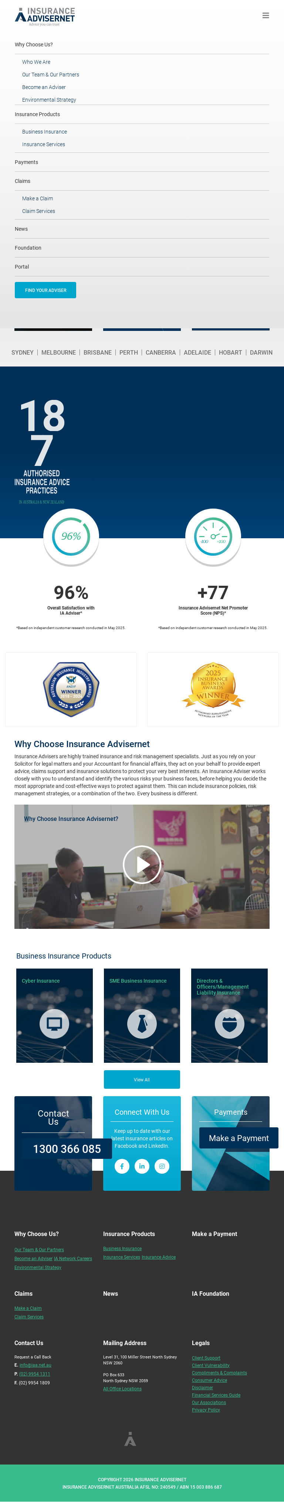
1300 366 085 (67, 1148)
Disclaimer (202, 1387)
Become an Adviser (44, 87)
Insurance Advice (159, 1257)
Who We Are (36, 61)
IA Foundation (210, 1293)
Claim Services (38, 210)
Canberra (161, 352)
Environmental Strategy (49, 99)
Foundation (28, 247)
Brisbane (98, 352)
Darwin (261, 352)
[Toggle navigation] (266, 15)
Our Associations (209, 1402)
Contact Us (53, 1117)
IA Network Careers (73, 1258)
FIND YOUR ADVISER (45, 290)
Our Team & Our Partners (50, 74)
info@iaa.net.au (35, 1365)
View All (142, 1079)
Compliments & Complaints (219, 1373)
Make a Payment (239, 1138)
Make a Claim (37, 198)
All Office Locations (122, 1388)
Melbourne (58, 352)
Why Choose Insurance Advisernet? (71, 818)
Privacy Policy (206, 1410)
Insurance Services (43, 144)
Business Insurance (44, 131)
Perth (128, 352)
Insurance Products (37, 114)
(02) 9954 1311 (34, 1374)
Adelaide (197, 352)
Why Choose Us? (44, 44)
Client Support (206, 1358)
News (21, 228)
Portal (22, 266)
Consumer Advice (209, 1380)
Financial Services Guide (216, 1395)
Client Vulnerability (211, 1365)
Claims (22, 180)
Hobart (230, 352)
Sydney (22, 352)
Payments (26, 161)
